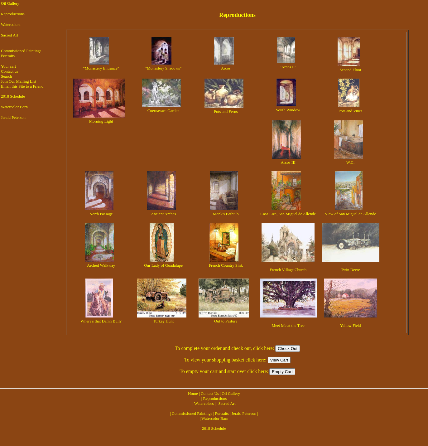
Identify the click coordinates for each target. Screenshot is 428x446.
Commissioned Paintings (21, 50)
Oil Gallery (10, 3)
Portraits (8, 55)
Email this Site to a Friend (22, 86)
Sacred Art (9, 35)
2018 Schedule (13, 96)
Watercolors (10, 24)
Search (6, 76)
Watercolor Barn (14, 106)
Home (193, 393)
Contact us (9, 71)
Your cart (8, 66)
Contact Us (210, 393)
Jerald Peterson (13, 117)
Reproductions (13, 14)
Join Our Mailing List (18, 81)
